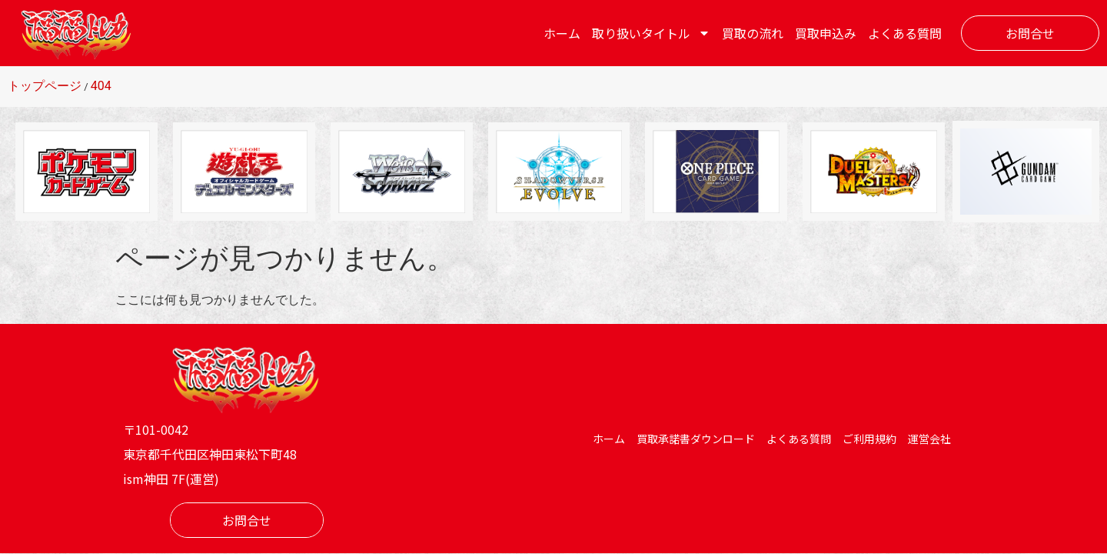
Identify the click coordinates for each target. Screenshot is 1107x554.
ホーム (562, 33)
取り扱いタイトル (651, 33)
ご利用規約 (869, 438)
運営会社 (929, 438)
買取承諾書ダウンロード (696, 438)
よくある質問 (905, 33)
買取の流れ (752, 33)
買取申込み (825, 33)
